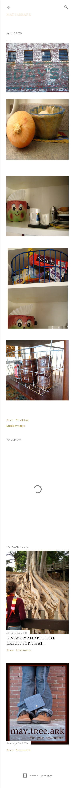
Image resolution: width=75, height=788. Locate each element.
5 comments (23, 750)
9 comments (23, 650)
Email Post (22, 420)
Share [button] (9, 420)
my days (20, 425)
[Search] (66, 6)
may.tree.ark (18, 14)
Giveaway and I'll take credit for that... (30, 640)
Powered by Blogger (38, 775)
